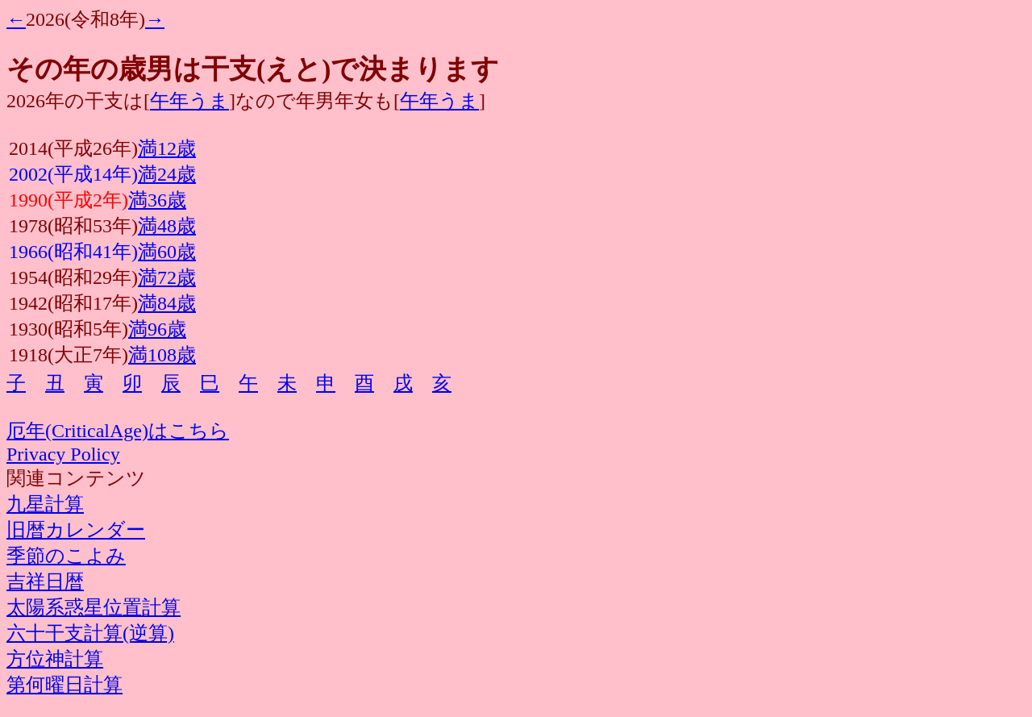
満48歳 (167, 225)
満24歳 (167, 174)
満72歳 (167, 277)
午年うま (189, 100)
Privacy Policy (63, 454)
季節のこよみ (66, 555)
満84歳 (167, 303)
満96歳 (157, 329)
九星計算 (45, 504)
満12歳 (167, 148)
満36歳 (157, 200)
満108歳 (162, 354)
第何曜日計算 (64, 684)
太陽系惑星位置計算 (93, 607)
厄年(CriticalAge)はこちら (117, 430)
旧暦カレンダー (75, 529)
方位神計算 (54, 658)
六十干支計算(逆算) (90, 633)
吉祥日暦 (45, 581)
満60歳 (167, 251)
